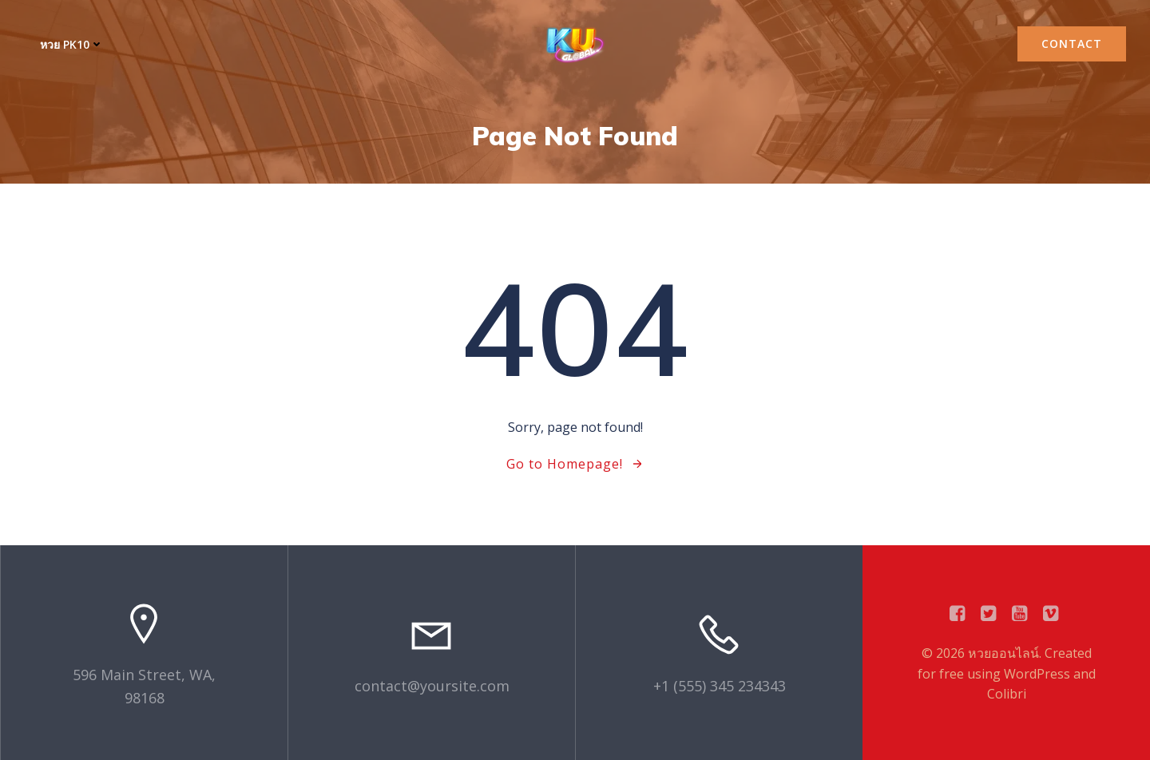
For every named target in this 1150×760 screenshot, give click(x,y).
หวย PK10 (72, 44)
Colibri (1006, 694)
